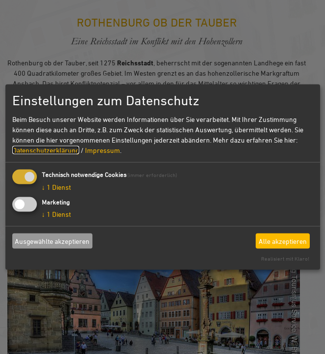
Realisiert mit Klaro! (285, 258)
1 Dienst (56, 187)
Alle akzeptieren (283, 240)
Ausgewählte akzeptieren (52, 240)
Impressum (102, 150)
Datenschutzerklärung (45, 150)
